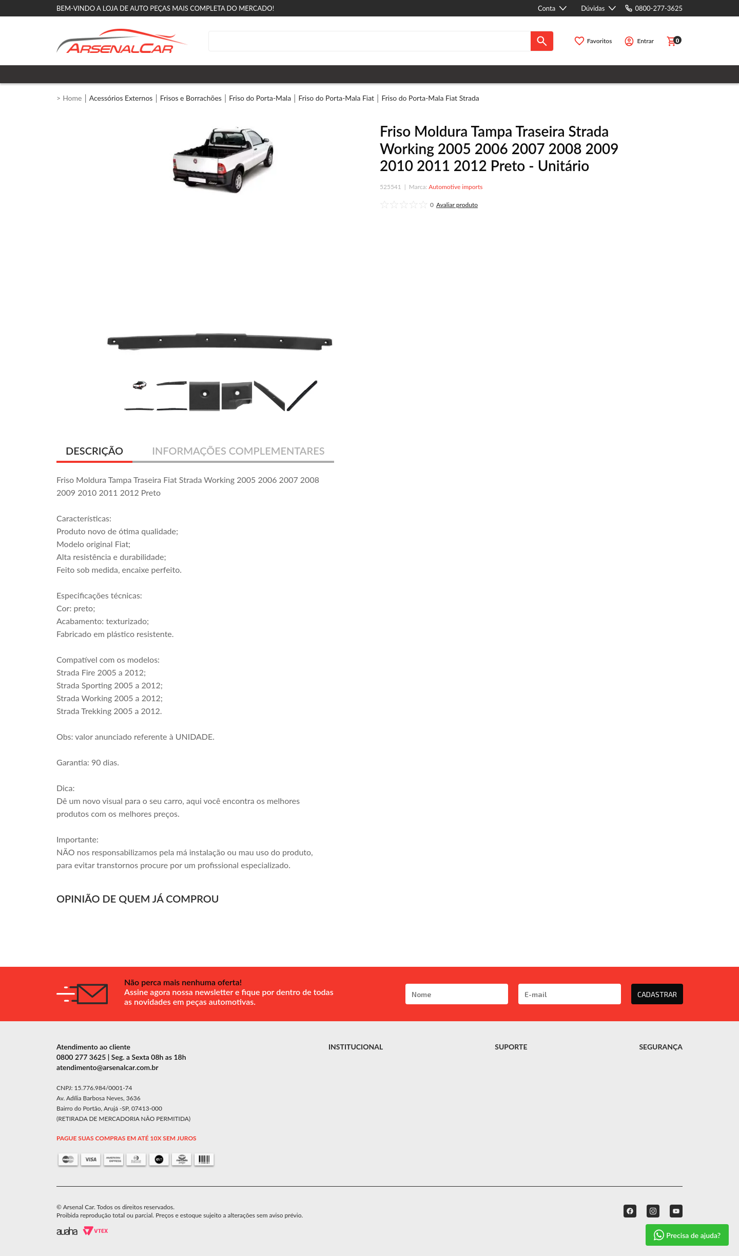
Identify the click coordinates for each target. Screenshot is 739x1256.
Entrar (645, 41)
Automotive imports (455, 187)
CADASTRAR (657, 994)
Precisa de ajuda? (687, 1235)
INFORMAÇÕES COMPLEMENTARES (238, 450)
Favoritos (599, 41)
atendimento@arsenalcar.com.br (107, 1067)
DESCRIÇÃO (94, 450)
